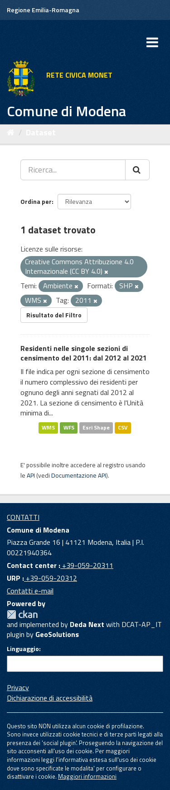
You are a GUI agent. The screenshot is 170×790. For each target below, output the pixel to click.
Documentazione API (78, 475)
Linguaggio (23, 648)
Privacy (18, 687)
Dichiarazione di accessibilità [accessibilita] (49, 697)
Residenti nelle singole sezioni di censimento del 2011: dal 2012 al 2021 (83, 353)
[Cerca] (137, 169)
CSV (122, 427)
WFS (68, 427)
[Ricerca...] (73, 169)
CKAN (22, 614)
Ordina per (36, 201)
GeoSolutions (57, 634)
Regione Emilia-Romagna (43, 10)
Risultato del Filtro (54, 315)
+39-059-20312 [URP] (50, 578)
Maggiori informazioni (87, 776)
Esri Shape (96, 427)
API (31, 475)
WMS (48, 427)
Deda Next (87, 624)
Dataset (41, 132)
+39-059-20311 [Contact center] (86, 565)
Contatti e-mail (30, 590)
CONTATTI (23, 517)
